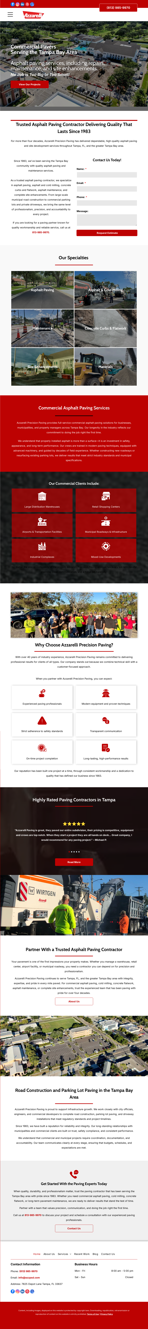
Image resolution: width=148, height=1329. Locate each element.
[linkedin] (22, 4)
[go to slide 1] (69, 851)
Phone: (81, 197)
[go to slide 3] (74, 851)
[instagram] (18, 4)
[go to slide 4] (76, 851)
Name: (80, 168)
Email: (80, 183)
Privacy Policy (106, 1314)
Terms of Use (93, 1314)
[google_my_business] (32, 4)
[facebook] (13, 4)
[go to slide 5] (79, 851)
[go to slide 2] (71, 851)
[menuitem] (37, 1254)
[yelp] (27, 4)
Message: (82, 211)
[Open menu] (10, 14)
